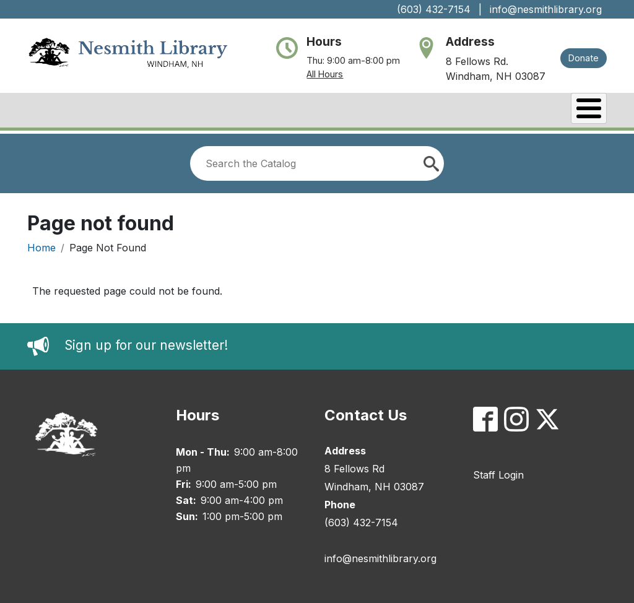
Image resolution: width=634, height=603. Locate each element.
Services (470, 111)
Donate (583, 58)
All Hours (324, 74)
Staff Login (498, 472)
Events (399, 111)
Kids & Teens (557, 111)
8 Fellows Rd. (477, 61)
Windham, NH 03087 (495, 76)
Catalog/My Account (294, 111)
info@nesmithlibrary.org (546, 9)
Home (41, 244)
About (63, 111)
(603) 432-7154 (434, 9)
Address (470, 41)
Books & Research (158, 111)
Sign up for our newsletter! (146, 342)
